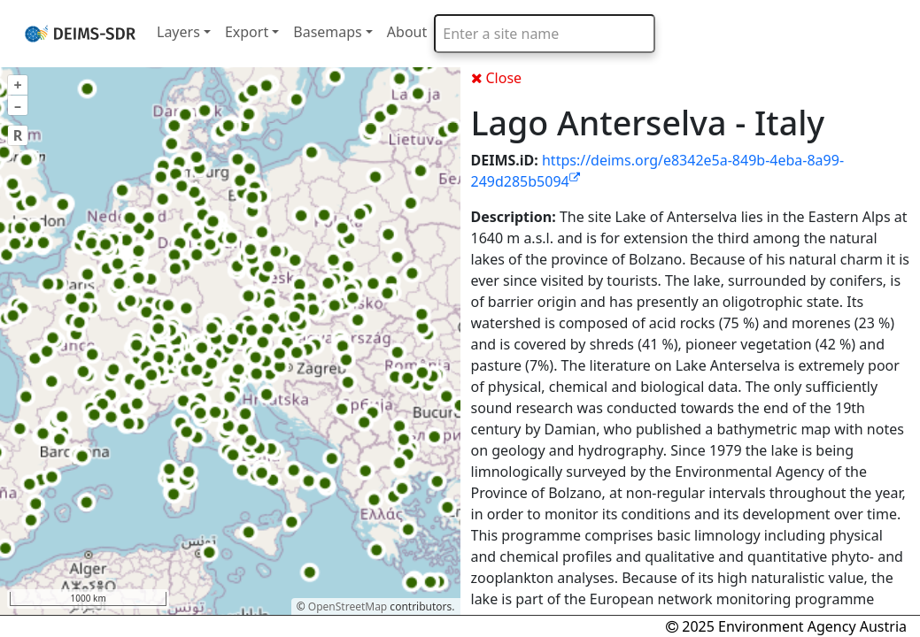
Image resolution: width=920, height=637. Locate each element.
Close (496, 78)
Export (246, 32)
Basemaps (327, 32)
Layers (178, 32)
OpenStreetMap (347, 606)
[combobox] (544, 33)
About (407, 32)
